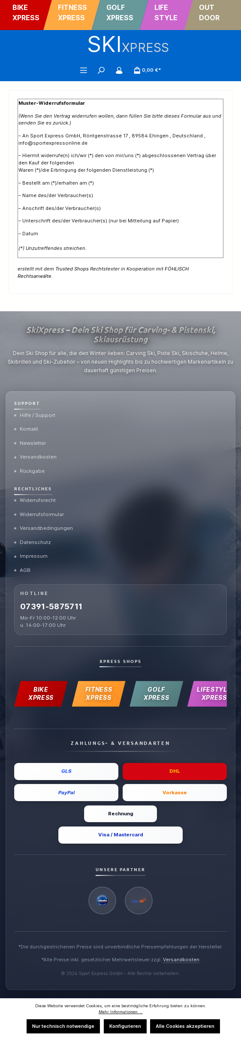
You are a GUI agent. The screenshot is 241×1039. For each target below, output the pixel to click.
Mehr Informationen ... (121, 1011)
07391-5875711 (51, 606)
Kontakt (26, 429)
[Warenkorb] (147, 70)
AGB (22, 570)
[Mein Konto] (119, 70)
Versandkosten (35, 457)
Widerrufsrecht (35, 500)
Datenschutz (32, 542)
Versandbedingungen (43, 528)
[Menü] (84, 70)
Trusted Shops (72, 269)
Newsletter (30, 443)
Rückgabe (29, 471)
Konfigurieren (125, 1026)
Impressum (31, 556)
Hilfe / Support (34, 415)
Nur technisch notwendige (63, 1026)
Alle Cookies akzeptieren (185, 1026)
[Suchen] (101, 70)
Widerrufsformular (39, 514)
